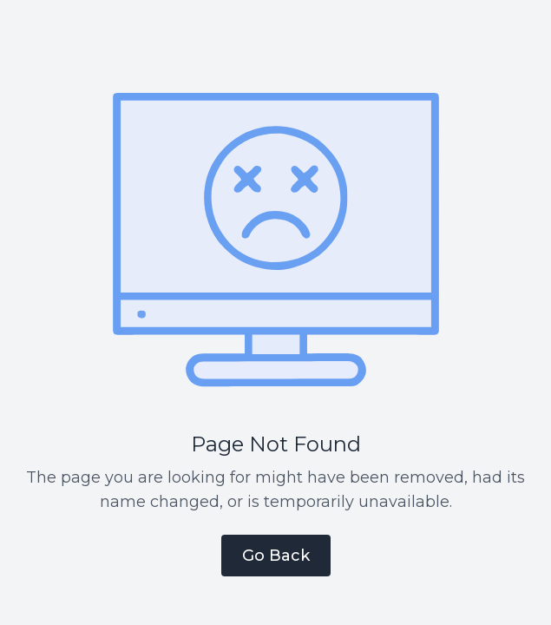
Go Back (276, 555)
